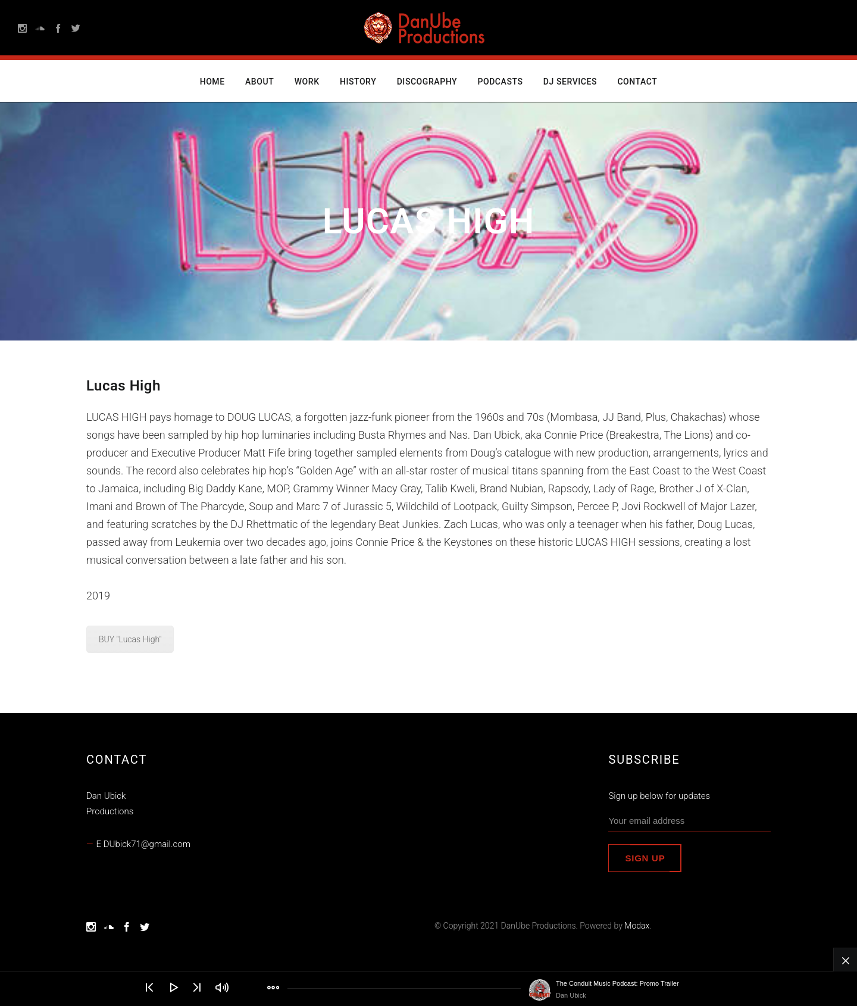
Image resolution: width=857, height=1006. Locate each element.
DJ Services (570, 81)
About (259, 81)
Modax (636, 925)
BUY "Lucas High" (130, 639)
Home (212, 81)
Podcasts (500, 81)
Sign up (645, 858)
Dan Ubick (571, 995)
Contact (637, 81)
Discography (427, 81)
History (358, 81)
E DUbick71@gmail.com (143, 844)
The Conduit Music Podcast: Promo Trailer (617, 983)
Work (307, 81)
